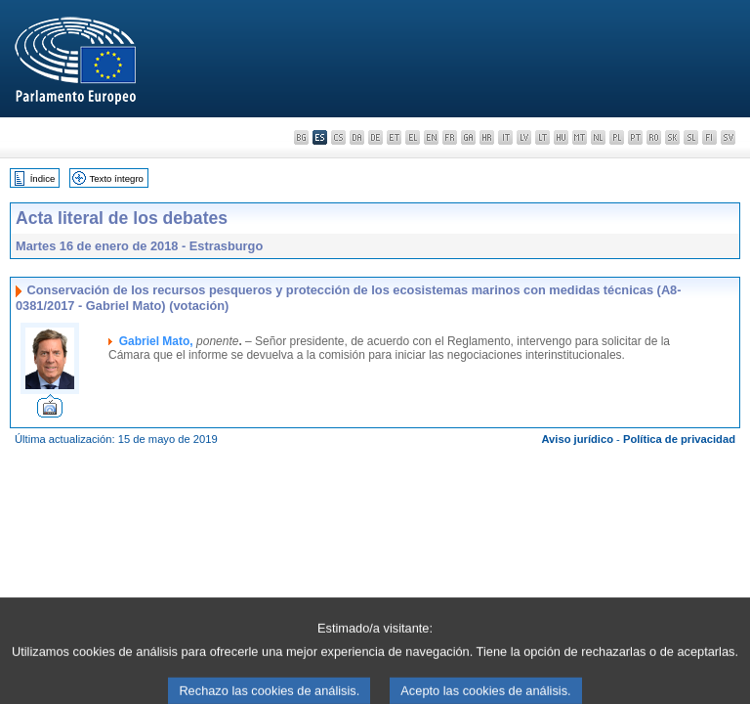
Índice (43, 178)
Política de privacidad (679, 439)
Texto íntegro (116, 178)
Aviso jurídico (577, 439)
